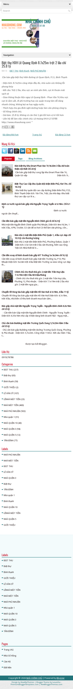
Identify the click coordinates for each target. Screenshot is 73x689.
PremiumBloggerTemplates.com (25, 684)
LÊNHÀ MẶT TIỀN (12, 399)
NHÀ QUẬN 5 (10, 435)
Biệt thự (7, 375)
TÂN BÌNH (8, 440)
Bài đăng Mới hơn (11, 135)
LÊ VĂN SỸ (8, 393)
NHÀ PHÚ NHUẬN (38, 71)
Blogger (43, 344)
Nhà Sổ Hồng (10, 655)
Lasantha (56, 682)
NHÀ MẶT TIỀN (11, 405)
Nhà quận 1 (9, 417)
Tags (20, 158)
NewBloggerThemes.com (51, 684)
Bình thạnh (24, 71)
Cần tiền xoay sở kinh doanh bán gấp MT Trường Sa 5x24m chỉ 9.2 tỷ (35, 255)
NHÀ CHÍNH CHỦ (37, 21)
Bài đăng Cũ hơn (62, 135)
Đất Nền (7, 667)
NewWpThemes (27, 682)
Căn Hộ (7, 661)
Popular (8, 158)
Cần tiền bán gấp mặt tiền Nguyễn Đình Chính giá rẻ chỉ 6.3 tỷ (31, 221)
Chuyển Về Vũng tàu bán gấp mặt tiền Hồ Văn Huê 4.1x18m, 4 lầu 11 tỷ (35, 292)
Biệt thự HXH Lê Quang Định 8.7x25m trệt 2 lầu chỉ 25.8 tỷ (34, 64)
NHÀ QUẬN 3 (10, 429)
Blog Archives (35, 158)
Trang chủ (37, 135)
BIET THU (14, 71)
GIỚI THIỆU (9, 387)
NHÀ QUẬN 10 (10, 423)
